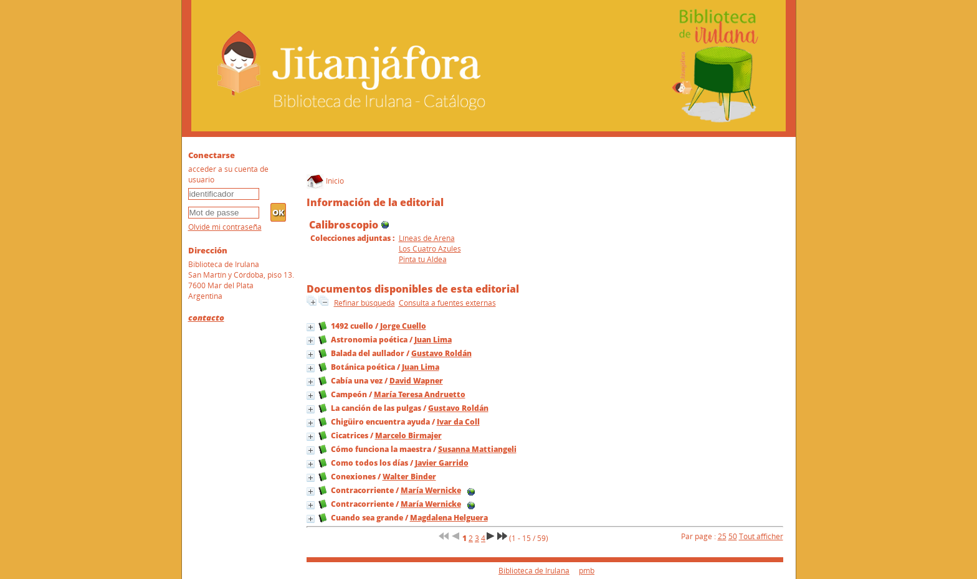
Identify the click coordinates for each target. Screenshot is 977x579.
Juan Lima (433, 339)
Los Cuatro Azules (430, 248)
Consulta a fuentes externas (447, 303)
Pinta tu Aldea (423, 259)
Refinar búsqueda (364, 303)
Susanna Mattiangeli (477, 449)
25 (722, 536)
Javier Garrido (442, 463)
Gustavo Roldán (441, 353)
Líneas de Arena (427, 238)
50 (732, 536)
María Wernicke (431, 490)
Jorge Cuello (403, 326)
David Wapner (416, 380)
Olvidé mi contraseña (225, 227)
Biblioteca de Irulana (534, 570)
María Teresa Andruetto (419, 394)
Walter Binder (409, 476)
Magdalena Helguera (449, 517)
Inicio (325, 181)
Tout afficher (761, 536)
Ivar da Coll (458, 422)
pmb (586, 570)
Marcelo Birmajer (408, 435)
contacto (206, 317)
